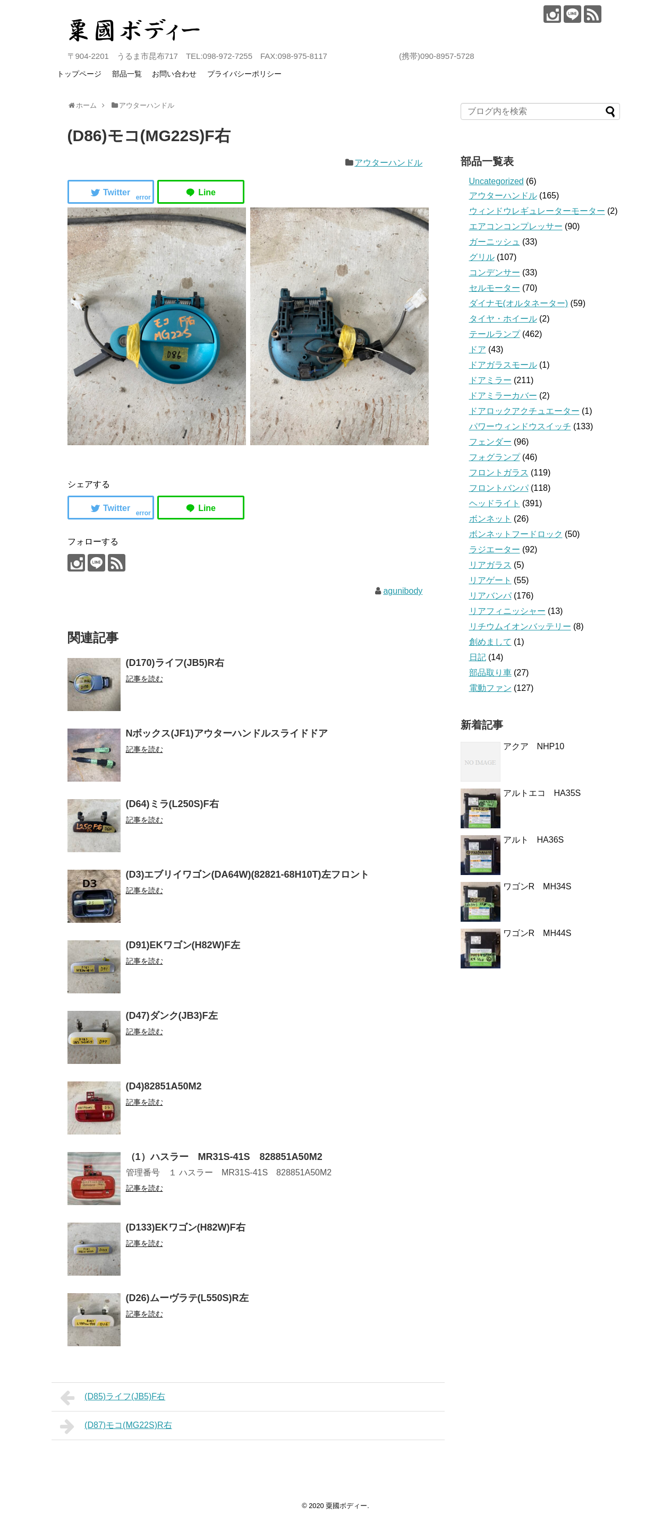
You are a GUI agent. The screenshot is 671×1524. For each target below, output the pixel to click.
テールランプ (494, 334)
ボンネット (490, 518)
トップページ (79, 74)
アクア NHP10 (534, 746)
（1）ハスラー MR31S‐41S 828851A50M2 (224, 1156)
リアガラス (490, 564)
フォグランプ (494, 457)
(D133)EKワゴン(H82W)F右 (185, 1227)
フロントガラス (499, 472)
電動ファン (490, 687)
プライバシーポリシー (244, 74)
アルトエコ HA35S (542, 793)
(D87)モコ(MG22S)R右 (116, 1426)
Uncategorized (496, 181)
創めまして (490, 641)
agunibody (402, 590)
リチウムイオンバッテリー (520, 626)
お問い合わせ (174, 74)
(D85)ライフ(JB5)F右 (113, 1397)
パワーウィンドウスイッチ (520, 426)
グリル (482, 257)
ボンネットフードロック (516, 534)
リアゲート (490, 580)
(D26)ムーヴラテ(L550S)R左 (187, 1298)
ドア (477, 349)
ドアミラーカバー (503, 395)
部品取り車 (490, 672)
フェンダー (490, 441)
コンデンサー (494, 272)
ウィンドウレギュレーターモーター (537, 210)
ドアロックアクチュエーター (524, 410)
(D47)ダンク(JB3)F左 (172, 1015)
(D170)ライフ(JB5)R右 (175, 662)
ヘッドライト (494, 503)
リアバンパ (490, 595)
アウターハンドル (388, 162)
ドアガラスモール (503, 364)
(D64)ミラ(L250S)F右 (172, 804)
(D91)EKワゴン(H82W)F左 (183, 945)
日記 (477, 657)
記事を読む (144, 678)
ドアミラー (490, 380)
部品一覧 (127, 74)
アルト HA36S (538, 839)
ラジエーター (494, 549)
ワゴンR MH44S (537, 933)
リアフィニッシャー (507, 611)
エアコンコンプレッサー (516, 226)
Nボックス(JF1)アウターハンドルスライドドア (227, 733)
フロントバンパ (499, 487)
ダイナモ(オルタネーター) (518, 303)
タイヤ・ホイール (503, 318)
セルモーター (494, 287)
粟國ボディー (346, 1506)
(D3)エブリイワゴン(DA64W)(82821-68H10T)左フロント (247, 874)
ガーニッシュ (494, 241)
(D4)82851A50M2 (164, 1086)
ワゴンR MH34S (537, 886)
